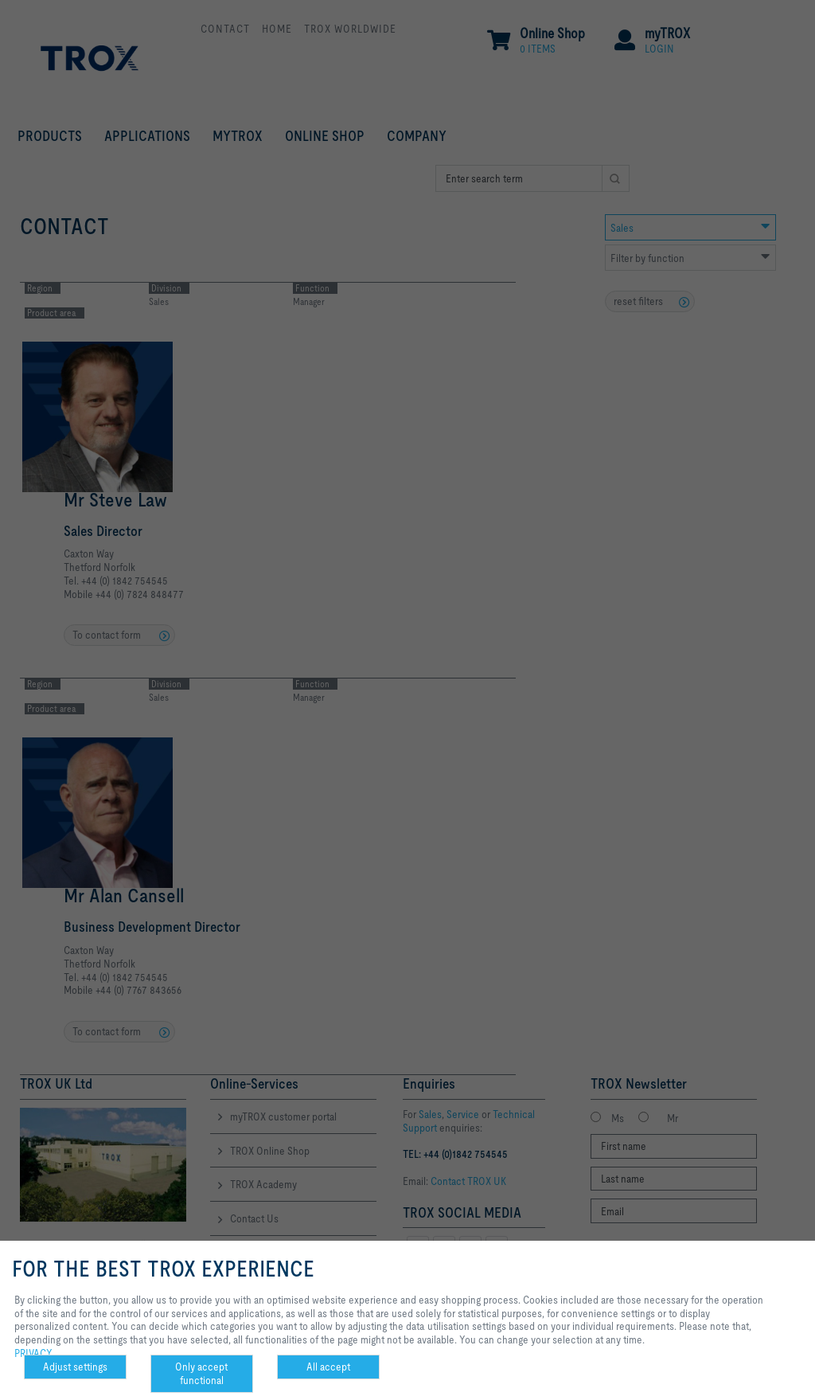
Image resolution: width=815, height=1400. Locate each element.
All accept (328, 1366)
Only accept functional (201, 1373)
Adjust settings (75, 1366)
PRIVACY (33, 1353)
